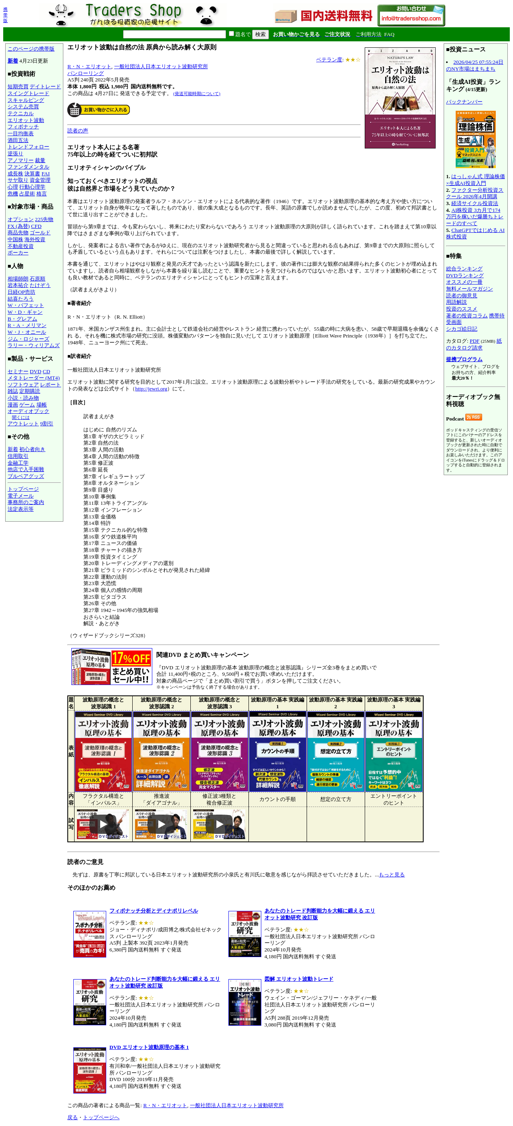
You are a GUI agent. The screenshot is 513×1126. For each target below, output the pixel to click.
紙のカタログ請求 (474, 344)
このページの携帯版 (31, 49)
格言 (41, 194)
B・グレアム (22, 319)
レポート (50, 385)
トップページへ (101, 1117)
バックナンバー (464, 102)
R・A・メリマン (27, 325)
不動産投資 (21, 246)
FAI (46, 174)
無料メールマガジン (469, 289)
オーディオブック (28, 411)
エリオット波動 (26, 120)
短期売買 (18, 86)
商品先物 (18, 233)
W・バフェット (26, 305)
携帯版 (5, 15)
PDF (474, 341)
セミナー (18, 371)
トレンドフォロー (28, 147)
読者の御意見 (461, 296)
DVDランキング (465, 275)
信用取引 (18, 456)
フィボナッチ (23, 127)
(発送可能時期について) (196, 93)
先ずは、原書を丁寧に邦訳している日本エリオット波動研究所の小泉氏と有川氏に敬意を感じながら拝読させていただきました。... (253, 786)
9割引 (46, 424)
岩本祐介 (18, 285)
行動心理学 (32, 187)
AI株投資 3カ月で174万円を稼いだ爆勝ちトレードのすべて (474, 216)
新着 (13, 61)
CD (46, 371)
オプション (21, 219)
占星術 (27, 194)
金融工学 (18, 463)
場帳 (41, 405)
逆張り (15, 153)
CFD (36, 226)
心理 (13, 187)
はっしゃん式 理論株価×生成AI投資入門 (475, 179)
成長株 (15, 174)
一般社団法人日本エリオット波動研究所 (161, 66)
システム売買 (23, 107)
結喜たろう (21, 299)
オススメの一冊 (464, 282)
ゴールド (40, 233)
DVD (35, 371)
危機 (13, 194)
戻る (72, 1117)
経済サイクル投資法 (474, 203)
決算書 (32, 174)
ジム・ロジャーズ (28, 339)
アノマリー (21, 160)
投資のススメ (461, 309)
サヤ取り (18, 180)
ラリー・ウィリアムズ (34, 345)
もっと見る (392, 875)
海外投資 (34, 239)
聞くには (21, 417)
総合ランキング (464, 269)
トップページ (23, 489)
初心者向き (32, 449)
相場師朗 (18, 279)
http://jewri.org (151, 389)
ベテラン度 (329, 60)
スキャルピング (26, 100)
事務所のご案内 (26, 502)
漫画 (13, 405)
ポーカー (18, 253)
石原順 (37, 279)
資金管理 (40, 180)
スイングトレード (28, 93)
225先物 (44, 219)
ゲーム (27, 405)
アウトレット (23, 424)
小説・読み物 (23, 398)
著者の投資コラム (467, 316)
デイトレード (45, 86)
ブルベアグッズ (26, 476)
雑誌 (13, 391)
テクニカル (21, 113)
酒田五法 (18, 140)
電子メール (21, 496)
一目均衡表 (21, 133)
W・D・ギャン (25, 312)
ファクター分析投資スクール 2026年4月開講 (474, 193)
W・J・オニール (27, 332)
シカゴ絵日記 (461, 329)
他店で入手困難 (26, 469)
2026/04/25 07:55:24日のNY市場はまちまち (474, 65)
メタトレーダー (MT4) (34, 378)
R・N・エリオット (89, 66)
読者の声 (77, 131)
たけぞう (40, 285)
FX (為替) (19, 226)
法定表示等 (21, 509)
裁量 (40, 160)
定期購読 (29, 391)
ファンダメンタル (28, 167)
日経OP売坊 (21, 292)
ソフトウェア (23, 385)
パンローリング (85, 73)
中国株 (15, 239)
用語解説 (456, 302)
